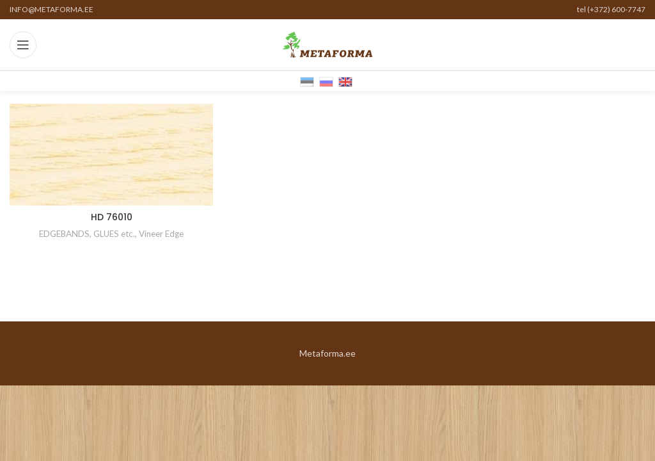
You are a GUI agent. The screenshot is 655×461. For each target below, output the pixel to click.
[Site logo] (327, 43)
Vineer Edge (161, 234)
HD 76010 (111, 217)
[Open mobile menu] (23, 45)
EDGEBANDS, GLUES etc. (87, 234)
